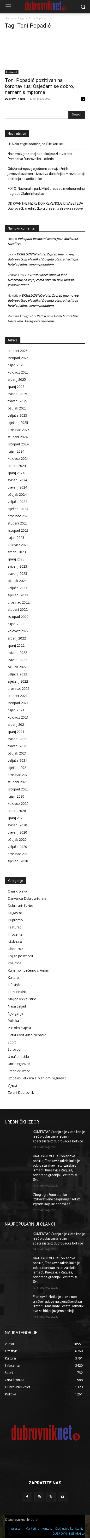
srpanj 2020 (17, 810)
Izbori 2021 (16, 948)
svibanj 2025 (17, 394)
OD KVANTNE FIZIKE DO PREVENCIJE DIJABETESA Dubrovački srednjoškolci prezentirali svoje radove (45, 206)
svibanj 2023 (17, 566)
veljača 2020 (17, 846)
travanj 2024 (17, 487)
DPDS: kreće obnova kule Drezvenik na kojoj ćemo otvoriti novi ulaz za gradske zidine (41, 280)
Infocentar (16, 934)
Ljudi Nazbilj (17, 992)
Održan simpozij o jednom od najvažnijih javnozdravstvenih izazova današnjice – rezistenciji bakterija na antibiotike (46, 174)
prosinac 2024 (19, 429)
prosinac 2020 (19, 774)
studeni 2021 (18, 695)
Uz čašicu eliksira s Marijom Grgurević (37, 1078)
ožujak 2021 (17, 753)
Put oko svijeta (19, 1027)
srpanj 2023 (17, 552)
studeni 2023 (18, 523)
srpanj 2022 (17, 638)
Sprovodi (14, 1049)
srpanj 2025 (17, 379)
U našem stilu (18, 1056)
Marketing (32, 1528)
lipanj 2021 (16, 731)
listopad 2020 (18, 789)
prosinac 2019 (19, 854)
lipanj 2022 (16, 645)
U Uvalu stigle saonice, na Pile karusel (36, 144)
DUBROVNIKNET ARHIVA (69, 1534)
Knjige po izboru (20, 956)
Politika (13, 1020)
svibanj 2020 (17, 825)
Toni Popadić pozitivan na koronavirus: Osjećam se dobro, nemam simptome (39, 86)
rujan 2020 (16, 796)
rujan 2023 (16, 537)
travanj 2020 (17, 832)
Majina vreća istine (22, 999)
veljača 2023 (17, 588)
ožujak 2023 (17, 580)
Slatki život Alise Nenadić (27, 1035)
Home (9, 18)
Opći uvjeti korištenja (69, 1528)
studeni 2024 (18, 437)
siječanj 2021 (18, 767)
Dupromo (15, 920)
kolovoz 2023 (18, 544)
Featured (11, 72)
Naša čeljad (17, 1006)
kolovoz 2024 (18, 458)
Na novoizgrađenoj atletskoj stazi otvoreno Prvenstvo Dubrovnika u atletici (40, 156)
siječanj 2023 (18, 595)
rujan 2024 (16, 451)
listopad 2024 (18, 444)
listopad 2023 (18, 530)
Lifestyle (14, 984)
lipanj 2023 (16, 559)
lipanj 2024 (16, 473)
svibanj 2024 (17, 480)
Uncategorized (19, 1063)
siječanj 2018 (18, 861)
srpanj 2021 (17, 724)
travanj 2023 (17, 573)
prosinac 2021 (19, 688)
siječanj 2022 (18, 681)
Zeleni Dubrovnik (21, 1092)
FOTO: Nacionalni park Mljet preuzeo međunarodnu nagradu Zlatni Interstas (46, 191)
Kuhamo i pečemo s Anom (28, 970)
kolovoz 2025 (18, 372)
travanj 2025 (17, 401)
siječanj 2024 (18, 509)
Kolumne (15, 963)
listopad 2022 (18, 616)
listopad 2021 (18, 703)
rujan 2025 (16, 365)
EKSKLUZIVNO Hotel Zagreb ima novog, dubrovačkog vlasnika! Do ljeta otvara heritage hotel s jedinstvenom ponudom (43, 259)
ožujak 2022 (17, 667)
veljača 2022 (17, 674)
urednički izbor (19, 1071)
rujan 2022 (16, 624)
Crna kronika (17, 891)
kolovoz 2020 (18, 803)
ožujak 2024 (17, 494)
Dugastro (15, 912)
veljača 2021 (17, 760)
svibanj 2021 (17, 739)
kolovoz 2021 (18, 717)
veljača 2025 (17, 415)
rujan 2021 (16, 710)
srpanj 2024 (17, 465)
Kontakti (47, 1528)
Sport (12, 1042)
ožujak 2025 (17, 408)
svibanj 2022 (17, 652)
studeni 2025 (18, 350)
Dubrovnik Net (15, 98)
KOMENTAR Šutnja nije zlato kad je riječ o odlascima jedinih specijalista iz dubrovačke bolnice (59, 1136)
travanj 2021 (17, 746)
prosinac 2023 (19, 516)
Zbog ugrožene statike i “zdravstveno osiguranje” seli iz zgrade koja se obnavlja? (56, 1199)
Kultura (13, 977)
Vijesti (12, 1085)
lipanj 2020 (16, 818)
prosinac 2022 (19, 602)
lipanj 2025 (16, 386)
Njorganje (15, 1013)
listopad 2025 (18, 358)
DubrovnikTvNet (20, 905)
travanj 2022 (17, 659)
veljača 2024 (17, 501)
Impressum (15, 1528)
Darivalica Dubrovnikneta (27, 898)
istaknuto (15, 941)
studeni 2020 (18, 782)
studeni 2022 (18, 609)
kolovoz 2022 (18, 631)
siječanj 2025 (18, 422)
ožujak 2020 (17, 839)
